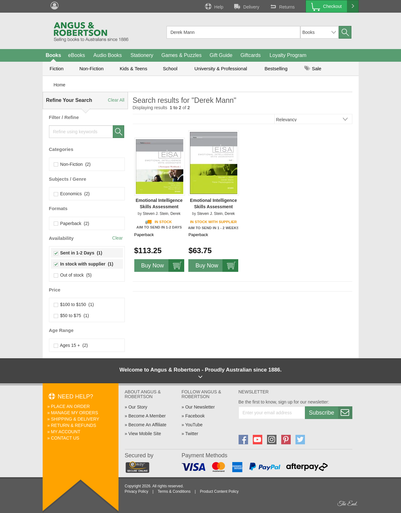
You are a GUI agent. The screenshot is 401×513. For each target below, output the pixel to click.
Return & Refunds (73, 425)
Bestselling (276, 68)
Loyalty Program (288, 55)
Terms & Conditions (174, 491)
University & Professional (220, 68)
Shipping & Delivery (75, 419)
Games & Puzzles (181, 55)
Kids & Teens (133, 68)
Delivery (246, 6)
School (170, 68)
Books (53, 55)
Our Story (137, 407)
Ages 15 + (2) (71, 345)
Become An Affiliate (147, 424)
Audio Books (108, 55)
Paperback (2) (71, 223)
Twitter (191, 433)
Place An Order (70, 406)
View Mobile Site (144, 433)
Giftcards (250, 55)
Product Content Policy (219, 491)
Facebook (194, 415)
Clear (117, 238)
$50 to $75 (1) (71, 315)
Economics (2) (72, 193)
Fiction (57, 68)
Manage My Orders (74, 412)
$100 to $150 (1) (74, 304)
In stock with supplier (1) (83, 263)
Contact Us (65, 438)
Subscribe (330, 413)
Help (213, 6)
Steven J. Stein (155, 213)
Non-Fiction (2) (72, 164)
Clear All (116, 100)
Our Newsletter (200, 407)
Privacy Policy (137, 491)
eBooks (76, 55)
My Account (65, 431)
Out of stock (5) (73, 275)
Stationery (142, 55)
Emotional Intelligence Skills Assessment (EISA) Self (213, 207)
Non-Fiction (91, 68)
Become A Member (147, 415)
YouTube (194, 424)
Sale (312, 68)
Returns (282, 6)
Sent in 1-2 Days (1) (78, 252)
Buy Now (162, 265)
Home (59, 84)
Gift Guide (221, 55)
